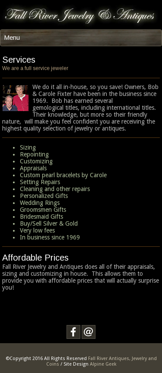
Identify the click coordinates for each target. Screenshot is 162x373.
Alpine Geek (103, 364)
